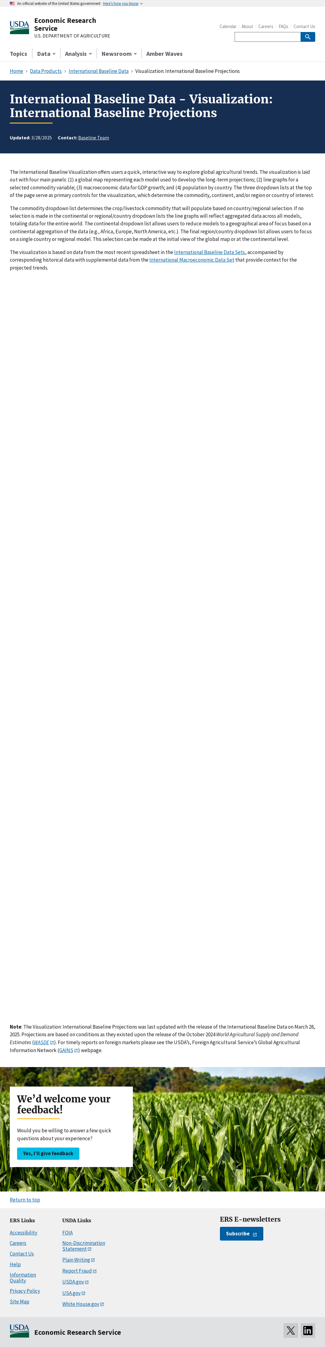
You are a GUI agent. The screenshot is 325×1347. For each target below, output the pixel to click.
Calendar (228, 26)
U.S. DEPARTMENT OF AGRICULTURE (72, 36)
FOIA (67, 1232)
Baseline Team (93, 137)
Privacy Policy (25, 1291)
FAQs (283, 26)
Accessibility (23, 1232)
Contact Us (304, 26)
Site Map (19, 1301)
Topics (18, 53)
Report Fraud (77, 1270)
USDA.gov (73, 1281)
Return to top (25, 1199)
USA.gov (71, 1293)
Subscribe (238, 1233)
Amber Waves (164, 53)
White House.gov (80, 1304)
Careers (265, 26)
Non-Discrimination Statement (83, 1246)
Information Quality (23, 1277)
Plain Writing (76, 1259)
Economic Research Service (65, 24)
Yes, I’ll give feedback (48, 1153)
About (247, 26)
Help (15, 1264)
